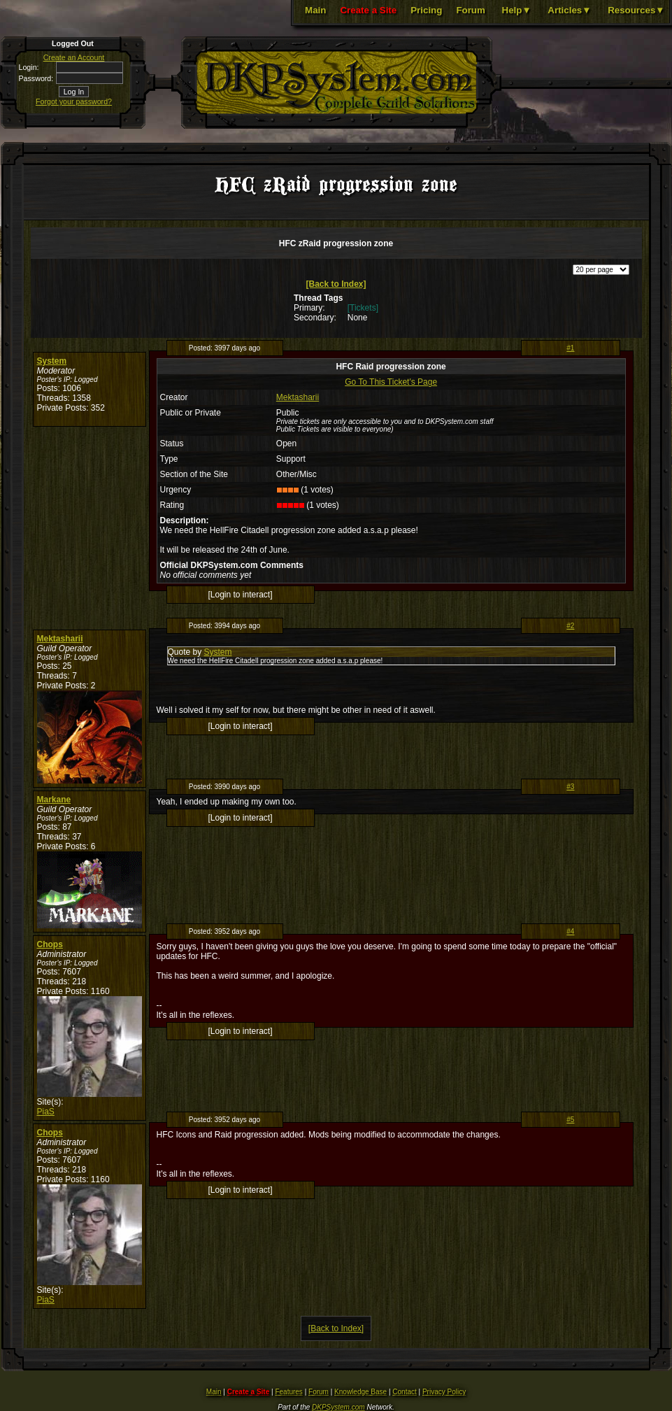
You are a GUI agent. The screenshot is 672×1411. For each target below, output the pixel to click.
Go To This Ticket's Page (391, 382)
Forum (470, 10)
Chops (50, 944)
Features (288, 1392)
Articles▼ (569, 10)
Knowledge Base (360, 1392)
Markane (54, 799)
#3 (570, 786)
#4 (570, 931)
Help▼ (516, 10)
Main (315, 10)
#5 (570, 1119)
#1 (570, 348)
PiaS (46, 1111)
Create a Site (368, 10)
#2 (570, 626)
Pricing (426, 10)
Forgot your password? (74, 101)
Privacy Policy (444, 1392)
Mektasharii (297, 397)
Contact (404, 1392)
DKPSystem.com (338, 1407)
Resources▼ (636, 10)
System (52, 361)
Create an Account (74, 57)
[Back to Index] (336, 284)
